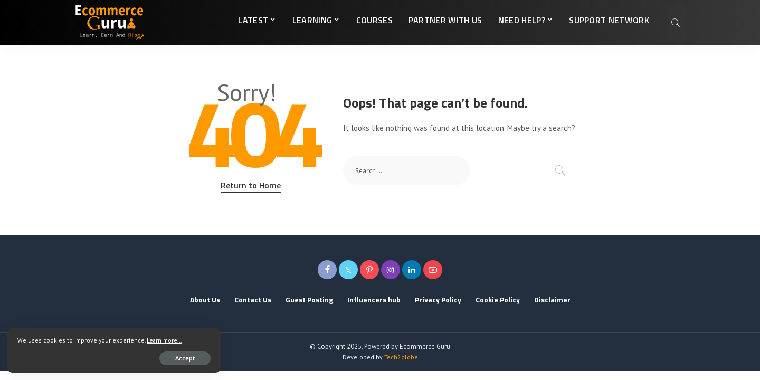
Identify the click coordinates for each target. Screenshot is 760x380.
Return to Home (251, 185)
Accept (130, 357)
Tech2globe (401, 357)
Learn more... (35, 339)
